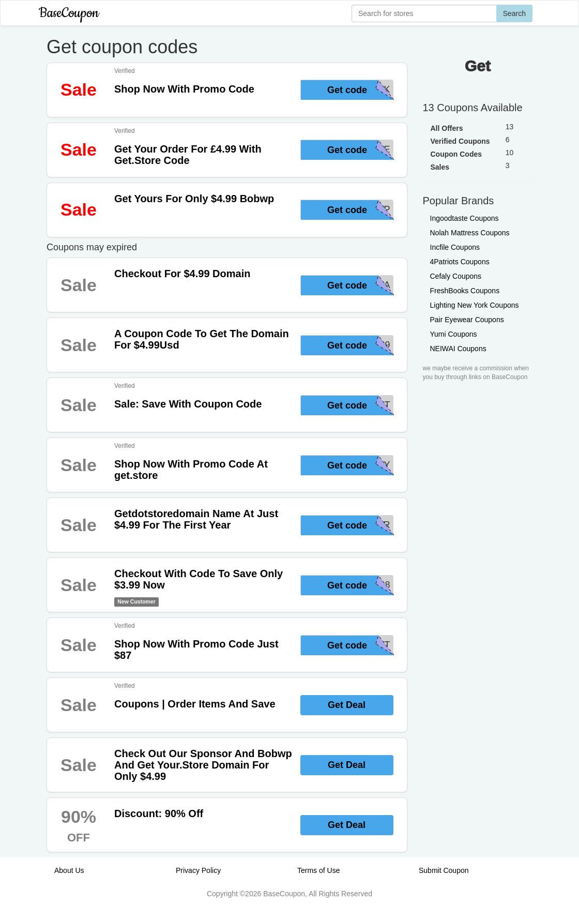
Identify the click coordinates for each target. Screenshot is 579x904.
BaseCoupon (69, 13)
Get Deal (346, 705)
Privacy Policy (198, 870)
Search (514, 13)
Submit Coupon (444, 870)
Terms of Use (318, 870)
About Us (69, 870)
